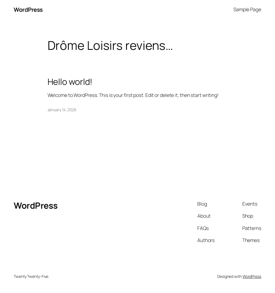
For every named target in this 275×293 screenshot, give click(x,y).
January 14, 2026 (62, 109)
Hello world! (70, 81)
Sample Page (247, 9)
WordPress (28, 9)
